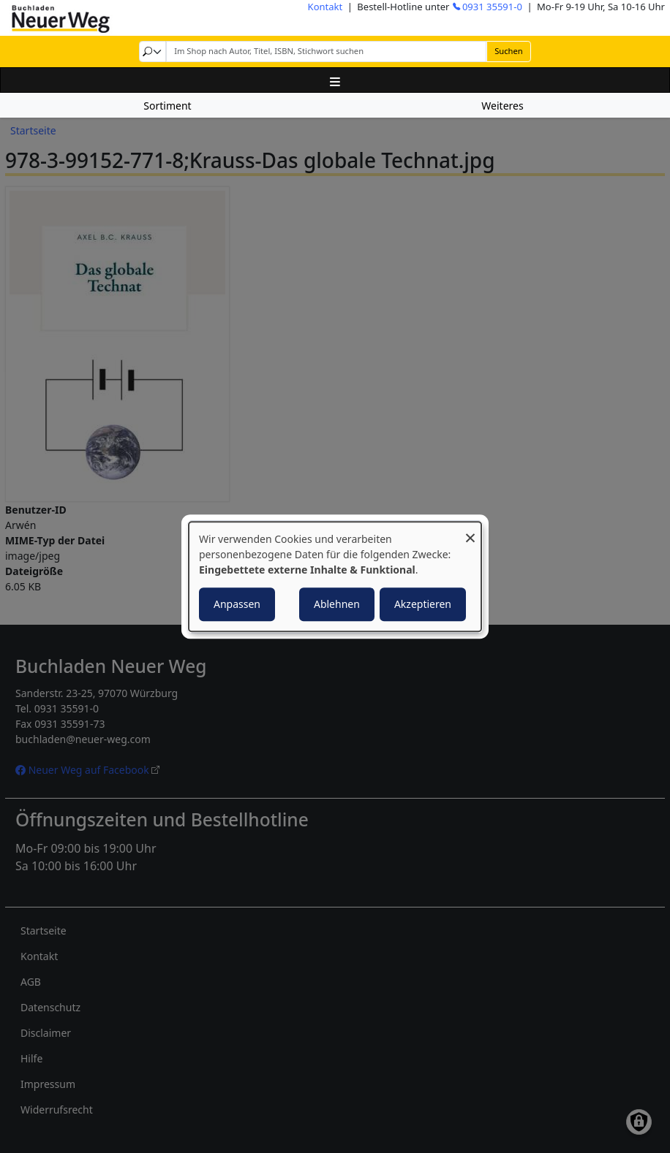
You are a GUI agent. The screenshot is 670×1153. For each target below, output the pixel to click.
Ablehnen (337, 604)
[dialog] (335, 576)
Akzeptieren (422, 604)
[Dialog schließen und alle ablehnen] (470, 531)
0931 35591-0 (492, 6)
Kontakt (325, 6)
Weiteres (502, 106)
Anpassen (237, 604)
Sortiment (167, 106)
